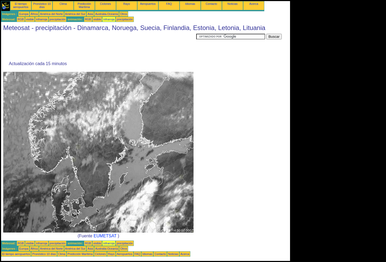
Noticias (233, 3)
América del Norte (51, 14)
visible (30, 19)
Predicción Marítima (84, 5)
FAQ (169, 3)
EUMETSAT (105, 236)
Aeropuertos (147, 3)
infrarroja (41, 19)
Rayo (126, 3)
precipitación (58, 19)
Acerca (253, 3)
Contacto (211, 3)
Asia (90, 14)
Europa (23, 14)
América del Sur (75, 14)
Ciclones (105, 3)
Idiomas (190, 3)
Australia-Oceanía (106, 14)
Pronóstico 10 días (42, 5)
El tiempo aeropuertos (20, 5)
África (34, 14)
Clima (63, 3)
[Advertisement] (98, 46)
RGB (21, 19)
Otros (123, 14)
